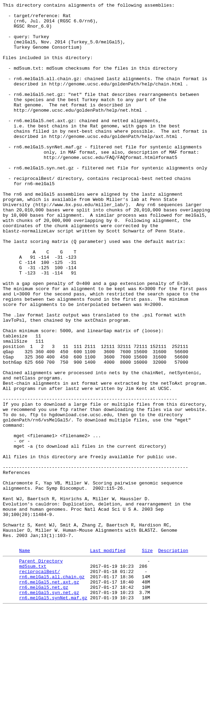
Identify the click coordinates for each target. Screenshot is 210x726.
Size (147, 659)
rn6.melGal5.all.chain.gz (52, 690)
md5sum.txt (32, 677)
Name (24, 659)
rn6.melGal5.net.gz (43, 702)
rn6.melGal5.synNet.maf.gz (53, 715)
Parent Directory (41, 671)
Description (173, 659)
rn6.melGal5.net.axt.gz (49, 696)
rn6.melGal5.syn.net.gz (49, 709)
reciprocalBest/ (39, 683)
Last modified (107, 659)
